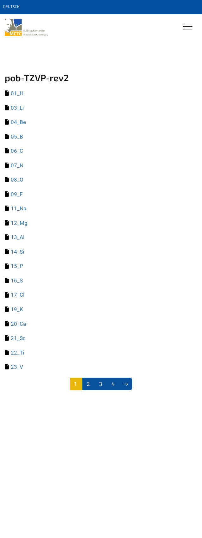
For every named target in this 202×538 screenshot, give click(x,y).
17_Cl (17, 295)
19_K (17, 309)
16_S (17, 280)
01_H (17, 93)
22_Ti (17, 352)
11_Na (18, 208)
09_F (16, 194)
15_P (17, 266)
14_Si (17, 252)
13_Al (17, 237)
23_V (17, 367)
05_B (17, 136)
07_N (17, 165)
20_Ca (18, 324)
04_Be (18, 122)
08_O (17, 179)
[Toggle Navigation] (188, 27)
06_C (17, 151)
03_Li (17, 108)
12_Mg (19, 223)
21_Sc (18, 338)
